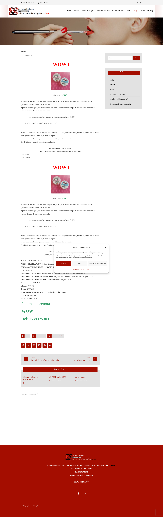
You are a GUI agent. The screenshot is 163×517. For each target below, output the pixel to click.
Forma (113, 91)
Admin (27, 369)
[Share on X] (28, 379)
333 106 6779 (43, 3)
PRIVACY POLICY (81, 482)
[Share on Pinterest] (34, 379)
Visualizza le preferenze (97, 263)
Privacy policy (85, 269)
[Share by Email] (51, 379)
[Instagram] (84, 493)
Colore (113, 82)
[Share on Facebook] (23, 379)
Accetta (63, 263)
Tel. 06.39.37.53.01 (29, 3)
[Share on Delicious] (40, 379)
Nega (79, 263)
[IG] (140, 2)
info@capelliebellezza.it (84, 475)
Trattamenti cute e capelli (120, 106)
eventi (112, 86)
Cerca (135, 58)
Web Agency (25, 506)
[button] (106, 247)
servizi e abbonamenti (119, 101)
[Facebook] (137, 2)
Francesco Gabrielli (57, 369)
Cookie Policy (76, 269)
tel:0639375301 (36, 351)
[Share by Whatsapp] (45, 379)
